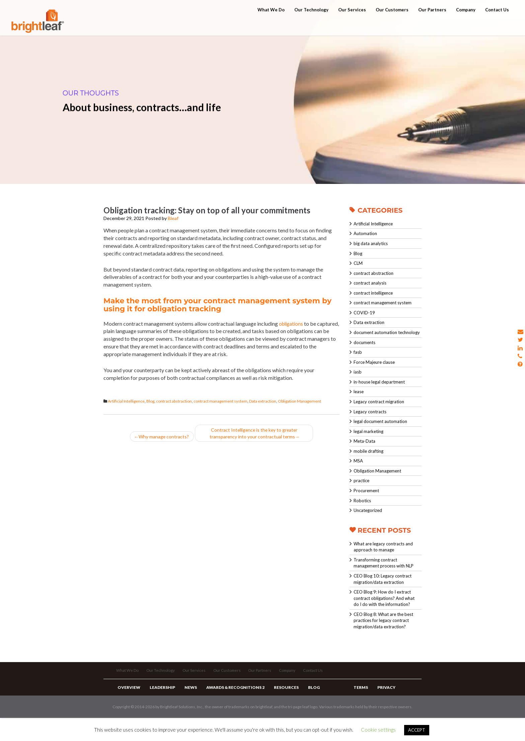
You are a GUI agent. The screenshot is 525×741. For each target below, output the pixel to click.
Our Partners (432, 24)
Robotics (362, 500)
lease (359, 391)
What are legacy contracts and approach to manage (383, 547)
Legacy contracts (370, 411)
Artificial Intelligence (126, 401)
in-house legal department (379, 382)
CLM (358, 263)
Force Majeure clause (374, 362)
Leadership (159, 704)
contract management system (220, 401)
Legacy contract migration (379, 401)
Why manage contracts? (162, 437)
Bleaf (173, 218)
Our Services (352, 24)
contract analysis (370, 283)
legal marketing (368, 431)
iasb (358, 372)
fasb (358, 352)
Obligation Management (299, 401)
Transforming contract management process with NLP (384, 563)
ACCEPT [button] (416, 730)
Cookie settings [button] (378, 730)
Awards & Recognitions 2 (227, 704)
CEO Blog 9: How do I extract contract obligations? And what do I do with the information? (384, 598)
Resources (276, 704)
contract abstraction (174, 401)
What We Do (271, 24)
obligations (292, 323)
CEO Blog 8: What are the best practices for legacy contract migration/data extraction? (383, 620)
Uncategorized (368, 510)
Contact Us (497, 24)
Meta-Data (364, 441)
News (185, 704)
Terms (360, 704)
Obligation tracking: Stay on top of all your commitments (206, 210)
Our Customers (392, 24)
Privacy (383, 704)
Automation (365, 233)
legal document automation (380, 421)
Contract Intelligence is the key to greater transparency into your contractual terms (257, 434)
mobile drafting (368, 451)
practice (361, 480)
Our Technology (311, 24)
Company (465, 24)
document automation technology (387, 332)
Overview (128, 704)
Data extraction (262, 401)
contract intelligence (373, 293)
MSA (358, 460)
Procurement (366, 490)
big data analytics (371, 243)
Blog (150, 401)
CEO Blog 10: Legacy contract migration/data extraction (382, 579)
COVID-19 (364, 312)
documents (364, 342)
